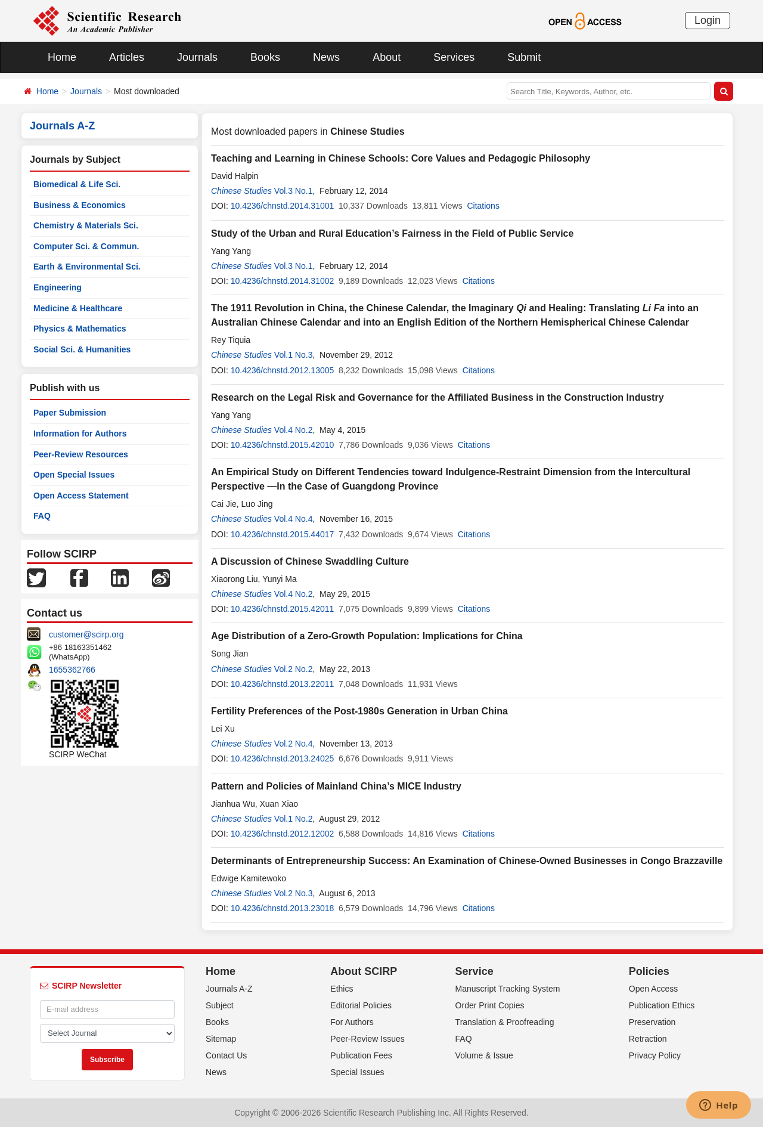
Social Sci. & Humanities (82, 349)
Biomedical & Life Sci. (76, 184)
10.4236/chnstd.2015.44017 (282, 534)
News (326, 57)
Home (62, 57)
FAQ (42, 516)
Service (474, 971)
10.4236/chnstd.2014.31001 (282, 205)
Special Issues (357, 1072)
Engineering (57, 287)
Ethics (341, 988)
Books (265, 57)
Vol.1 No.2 (293, 818)
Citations (483, 205)
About (387, 57)
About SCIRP (363, 971)
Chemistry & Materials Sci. (85, 225)
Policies (649, 971)
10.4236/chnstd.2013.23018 (282, 908)
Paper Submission (69, 412)
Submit (524, 57)
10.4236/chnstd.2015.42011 (282, 609)
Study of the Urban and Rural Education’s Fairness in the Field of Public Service (392, 233)
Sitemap (221, 1039)
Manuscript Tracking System (507, 988)
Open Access (653, 988)
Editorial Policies (361, 1005)
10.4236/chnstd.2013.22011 (282, 684)
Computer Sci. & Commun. (86, 246)
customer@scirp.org (86, 634)
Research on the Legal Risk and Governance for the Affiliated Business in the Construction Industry (437, 397)
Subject (220, 1005)
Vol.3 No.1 (293, 191)
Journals (197, 57)
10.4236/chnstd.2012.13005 (282, 370)
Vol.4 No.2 (293, 430)
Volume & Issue (484, 1055)
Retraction (648, 1039)
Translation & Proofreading (504, 1022)
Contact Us (226, 1055)
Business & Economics (79, 205)
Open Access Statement (81, 495)
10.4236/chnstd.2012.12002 (282, 833)
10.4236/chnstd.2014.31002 (282, 281)
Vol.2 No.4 (293, 743)
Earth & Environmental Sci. (87, 266)
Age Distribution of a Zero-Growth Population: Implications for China (367, 636)
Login (707, 20)
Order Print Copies (490, 1005)
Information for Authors (80, 433)
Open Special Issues (73, 474)
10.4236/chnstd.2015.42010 (282, 445)
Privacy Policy (655, 1055)
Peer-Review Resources (80, 454)
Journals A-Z (229, 988)
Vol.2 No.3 (293, 893)
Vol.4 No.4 (293, 519)
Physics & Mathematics (79, 328)
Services (453, 57)
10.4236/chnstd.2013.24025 (282, 758)
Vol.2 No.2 (293, 669)
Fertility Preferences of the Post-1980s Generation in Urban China (359, 711)
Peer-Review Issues (367, 1039)
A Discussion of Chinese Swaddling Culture (310, 561)
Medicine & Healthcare (77, 308)
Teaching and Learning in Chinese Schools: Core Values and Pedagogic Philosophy (400, 158)
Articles (126, 57)
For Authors (351, 1022)
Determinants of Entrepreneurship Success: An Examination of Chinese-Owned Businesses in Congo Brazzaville (466, 861)
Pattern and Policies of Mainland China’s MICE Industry (336, 786)
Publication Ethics (662, 1005)
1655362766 (72, 669)
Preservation (652, 1022)
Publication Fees (361, 1055)
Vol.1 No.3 (293, 355)
